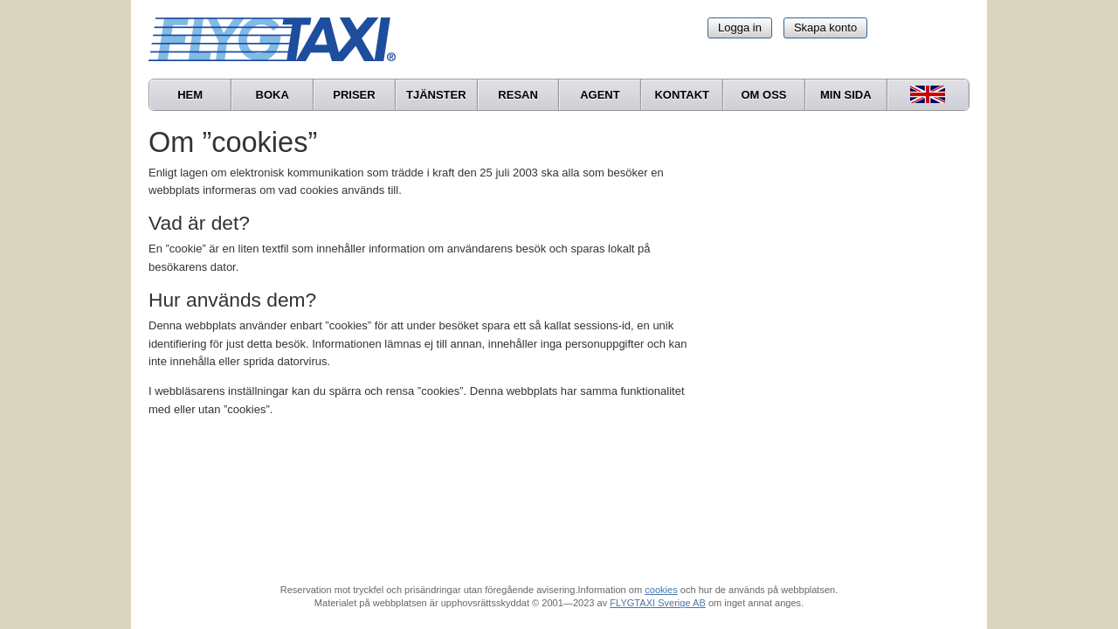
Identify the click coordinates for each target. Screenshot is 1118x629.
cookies (661, 589)
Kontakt (681, 94)
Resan (518, 94)
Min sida (846, 94)
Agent (600, 94)
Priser (354, 94)
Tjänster (436, 94)
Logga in (740, 27)
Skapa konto (825, 27)
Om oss (763, 94)
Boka (272, 94)
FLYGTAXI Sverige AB (658, 603)
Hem (190, 94)
